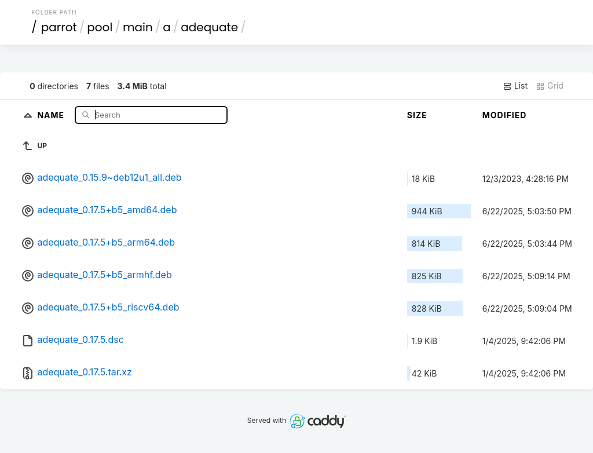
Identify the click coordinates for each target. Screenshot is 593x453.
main (138, 27)
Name (52, 114)
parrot (59, 27)
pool (99, 27)
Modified (504, 115)
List (515, 86)
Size (417, 115)
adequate (209, 27)
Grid (549, 86)
